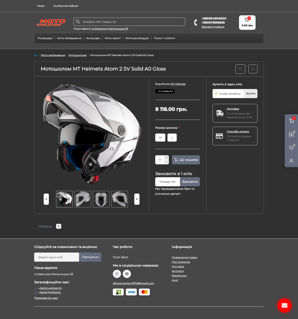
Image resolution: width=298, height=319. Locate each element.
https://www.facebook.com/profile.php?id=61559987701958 (127, 274)
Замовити (190, 182)
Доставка (233, 108)
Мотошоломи (78, 55)
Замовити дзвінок (213, 26)
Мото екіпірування (69, 38)
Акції (175, 280)
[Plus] (166, 157)
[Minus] (166, 162)
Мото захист (113, 38)
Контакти (178, 271)
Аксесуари (93, 38)
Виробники (179, 275)
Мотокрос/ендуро (137, 38)
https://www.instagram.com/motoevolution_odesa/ (116, 274)
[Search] (78, 22)
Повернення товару (184, 257)
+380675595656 (213, 22)
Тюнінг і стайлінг (164, 38)
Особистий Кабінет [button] (65, 5)
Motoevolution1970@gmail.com (133, 283)
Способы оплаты (238, 131)
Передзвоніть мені (46, 298)
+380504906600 (214, 18)
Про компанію (181, 262)
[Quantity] (159, 159)
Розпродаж (44, 38)
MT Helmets (178, 83)
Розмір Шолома (167, 127)
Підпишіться (90, 257)
